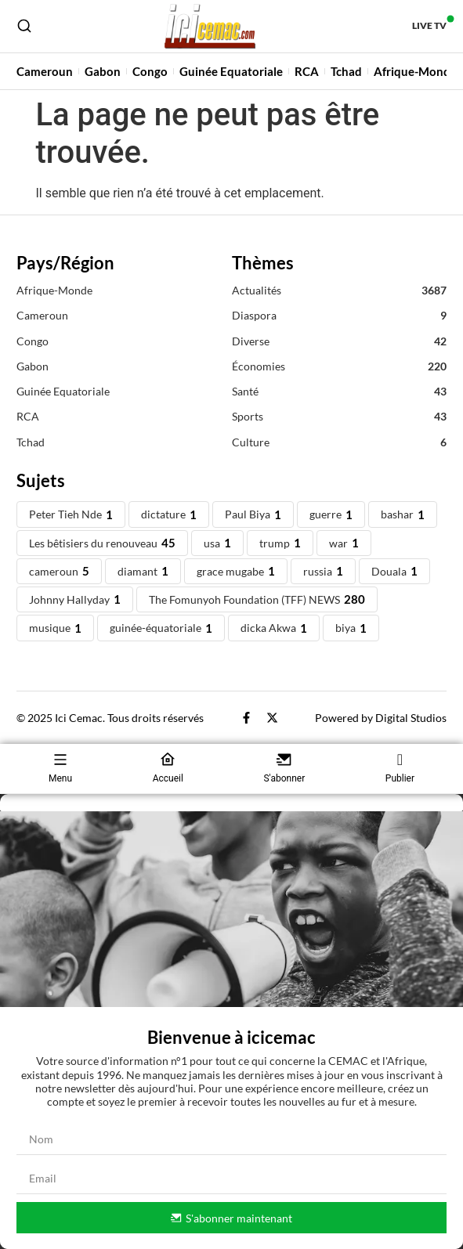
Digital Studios (411, 717)
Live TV (429, 25)
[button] (231, 802)
